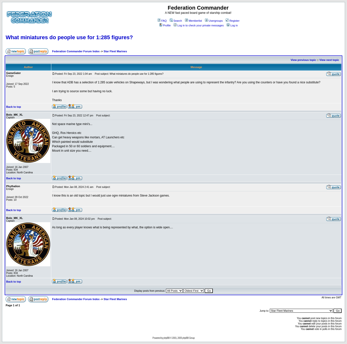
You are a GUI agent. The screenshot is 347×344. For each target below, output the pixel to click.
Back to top (13, 106)
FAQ (162, 20)
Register (232, 20)
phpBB (167, 338)
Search (176, 20)
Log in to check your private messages (199, 25)
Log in (232, 25)
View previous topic (303, 59)
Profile (165, 25)
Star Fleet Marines (115, 51)
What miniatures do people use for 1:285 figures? (69, 37)
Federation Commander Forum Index (76, 51)
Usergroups (214, 20)
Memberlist (193, 20)
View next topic (329, 59)
